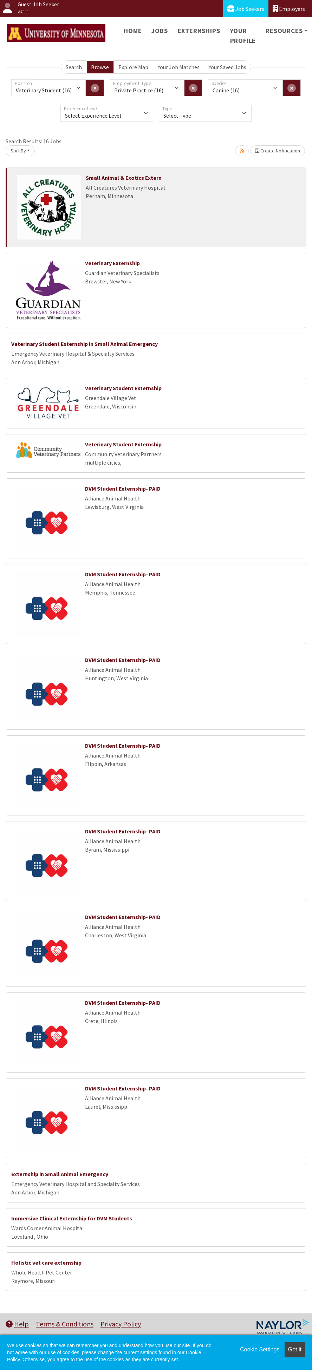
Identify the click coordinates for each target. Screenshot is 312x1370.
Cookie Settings (259, 1349)
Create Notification (277, 151)
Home (133, 31)
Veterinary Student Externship (123, 388)
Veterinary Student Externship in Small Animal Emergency (84, 343)
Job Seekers (245, 8)
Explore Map (133, 67)
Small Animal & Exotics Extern (124, 177)
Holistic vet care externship (46, 1262)
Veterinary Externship (112, 263)
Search (74, 67)
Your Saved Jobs (227, 67)
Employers (289, 8)
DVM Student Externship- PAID (123, 488)
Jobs (159, 31)
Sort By (18, 151)
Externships (199, 31)
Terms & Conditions (64, 1323)
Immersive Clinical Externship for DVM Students (71, 1218)
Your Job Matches (179, 67)
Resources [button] (284, 31)
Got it (294, 1349)
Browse (100, 67)
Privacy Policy (120, 1323)
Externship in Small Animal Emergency (59, 1174)
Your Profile (243, 36)
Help (17, 1323)
